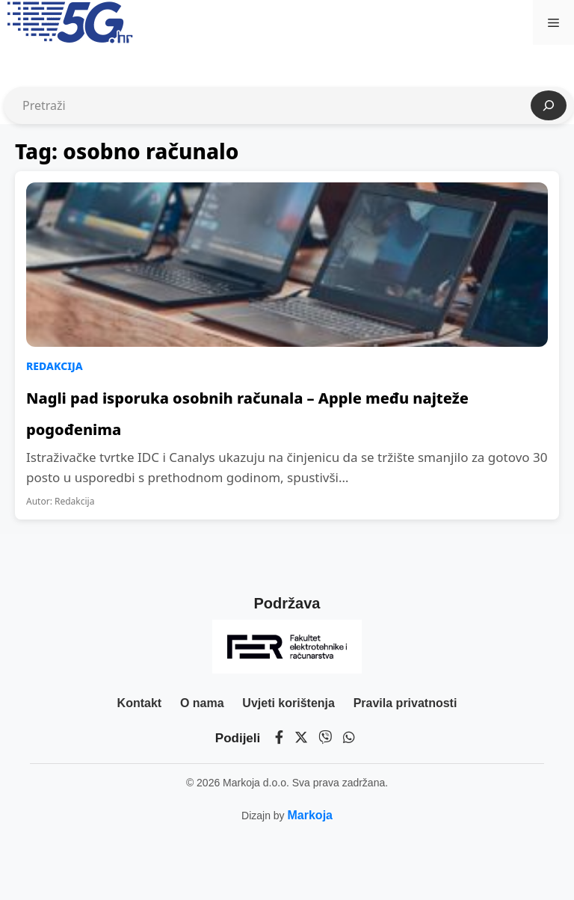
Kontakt (139, 703)
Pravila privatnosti (405, 703)
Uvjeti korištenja (288, 703)
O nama (202, 703)
